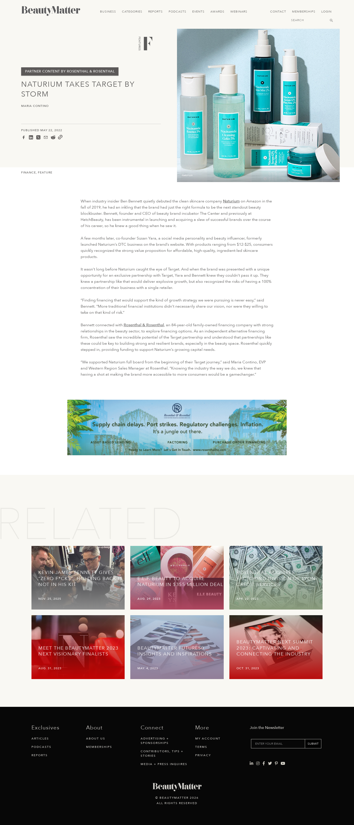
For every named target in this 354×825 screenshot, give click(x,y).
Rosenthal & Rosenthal (144, 325)
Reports (155, 12)
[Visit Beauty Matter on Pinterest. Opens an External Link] (276, 763)
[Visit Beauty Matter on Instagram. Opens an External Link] (258, 763)
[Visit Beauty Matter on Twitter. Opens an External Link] (270, 763)
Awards (217, 12)
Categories (132, 12)
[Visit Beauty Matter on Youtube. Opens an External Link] (283, 763)
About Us (95, 738)
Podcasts (177, 12)
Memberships (303, 12)
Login (326, 12)
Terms (201, 747)
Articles (40, 738)
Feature (45, 172)
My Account (208, 738)
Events (198, 12)
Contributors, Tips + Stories (162, 753)
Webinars (238, 12)
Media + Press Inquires (164, 764)
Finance (28, 172)
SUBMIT (313, 744)
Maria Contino (35, 106)
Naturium (231, 201)
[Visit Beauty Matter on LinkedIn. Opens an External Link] (251, 763)
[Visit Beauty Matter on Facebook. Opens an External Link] (264, 763)
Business (108, 12)
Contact (278, 12)
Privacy (203, 755)
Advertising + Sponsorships (155, 741)
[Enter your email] (278, 743)
